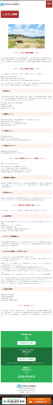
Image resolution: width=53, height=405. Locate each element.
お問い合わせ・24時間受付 (26, 359)
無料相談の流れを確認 (26, 343)
